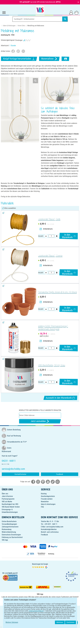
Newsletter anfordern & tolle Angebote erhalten (40, 410)
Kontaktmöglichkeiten (49, 529)
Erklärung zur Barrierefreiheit (12, 537)
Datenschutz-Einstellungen (11, 535)
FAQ (42, 507)
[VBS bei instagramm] (38, 482)
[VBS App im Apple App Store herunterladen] (47, 602)
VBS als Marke (7, 502)
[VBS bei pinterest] (43, 482)
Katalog (43, 494)
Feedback (59, 474)
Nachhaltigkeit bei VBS (10, 504)
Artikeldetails (46, 229)
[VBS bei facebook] (33, 482)
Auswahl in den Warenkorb (60, 397)
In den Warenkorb (69, 236)
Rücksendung (6, 529)
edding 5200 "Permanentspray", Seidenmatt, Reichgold (53, 327)
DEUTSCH (40, 609)
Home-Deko (21, 26)
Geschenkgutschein (48, 496)
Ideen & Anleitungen (9, 26)
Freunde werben (46, 499)
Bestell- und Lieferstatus (50, 532)
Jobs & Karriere (7, 496)
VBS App (5, 540)
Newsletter (45, 502)
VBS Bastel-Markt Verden (11, 507)
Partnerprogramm (8, 499)
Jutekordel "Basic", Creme (50, 255)
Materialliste (49, 58)
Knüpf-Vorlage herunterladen (19, 58)
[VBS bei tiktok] (52, 482)
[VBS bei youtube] (48, 482)
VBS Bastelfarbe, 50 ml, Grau (51, 365)
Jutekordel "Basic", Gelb (49, 219)
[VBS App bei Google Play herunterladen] (32, 602)
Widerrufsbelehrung (9, 532)
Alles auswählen (10, 208)
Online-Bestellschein (9, 521)
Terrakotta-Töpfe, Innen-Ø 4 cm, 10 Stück (57, 292)
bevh (10, 573)
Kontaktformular (20, 474)
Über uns (5, 494)
